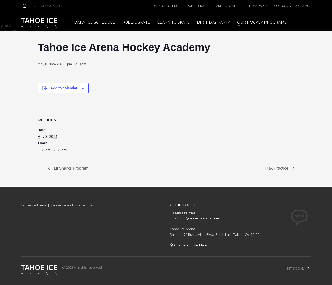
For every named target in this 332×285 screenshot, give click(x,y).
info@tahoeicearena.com (199, 218)
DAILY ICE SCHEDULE (167, 6)
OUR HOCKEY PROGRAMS (291, 6)
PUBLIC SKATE (197, 6)
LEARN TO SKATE (225, 6)
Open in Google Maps (189, 245)
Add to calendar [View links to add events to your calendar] (63, 88)
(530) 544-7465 (76, 6)
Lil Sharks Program (71, 168)
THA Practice (277, 168)
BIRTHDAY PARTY (255, 6)
